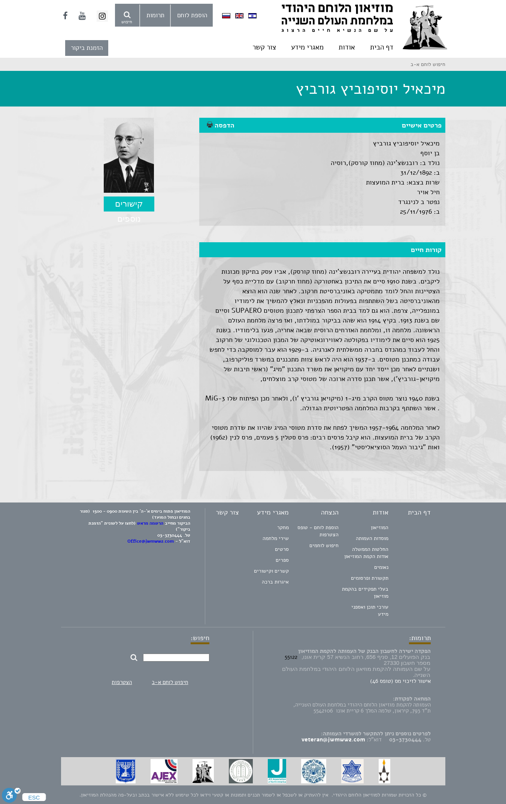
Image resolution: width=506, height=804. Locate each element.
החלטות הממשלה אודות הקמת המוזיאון (366, 553)
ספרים (282, 560)
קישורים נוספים (129, 205)
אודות (347, 47)
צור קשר (264, 47)
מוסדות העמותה (372, 538)
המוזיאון (379, 527)
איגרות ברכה (275, 581)
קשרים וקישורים (271, 570)
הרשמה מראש (150, 523)
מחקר (283, 527)
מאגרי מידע (307, 47)
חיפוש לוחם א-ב (170, 682)
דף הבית (381, 47)
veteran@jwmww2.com (333, 739)
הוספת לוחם (192, 15)
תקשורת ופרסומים (369, 578)
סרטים (282, 549)
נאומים (381, 567)
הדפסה (220, 125)
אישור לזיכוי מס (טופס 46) (400, 681)
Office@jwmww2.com (150, 541)
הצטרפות (122, 682)
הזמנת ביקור (87, 48)
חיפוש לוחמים (324, 545)
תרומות (155, 15)
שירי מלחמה (276, 538)
